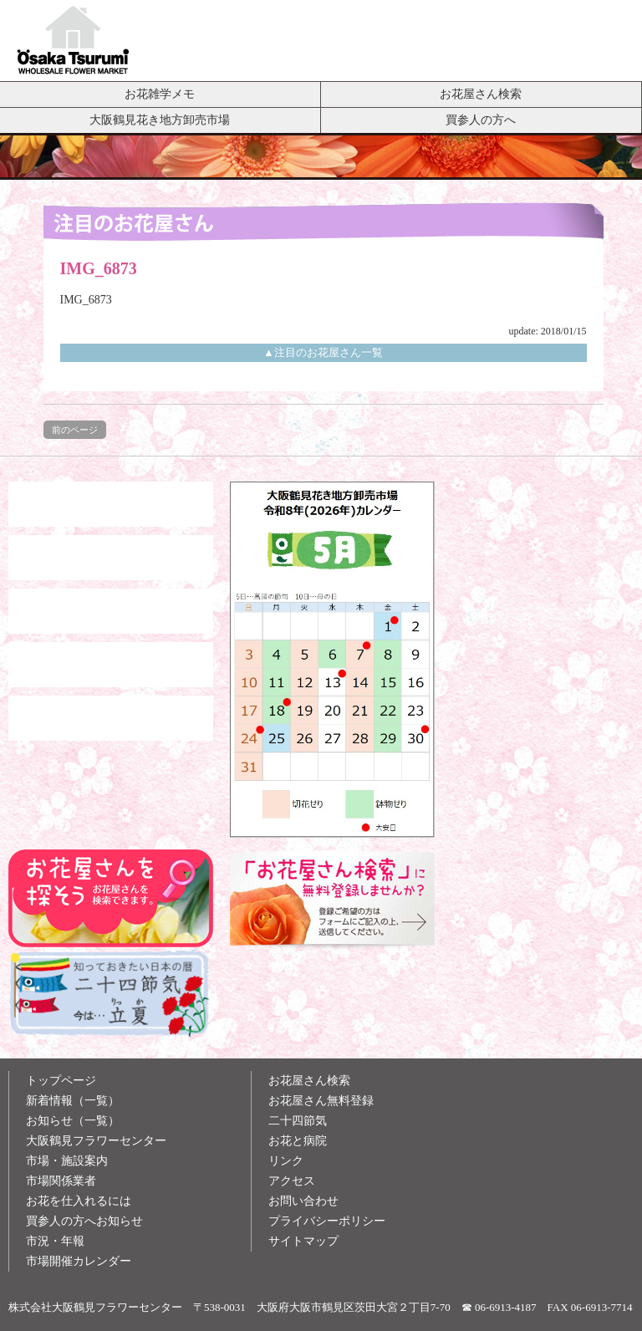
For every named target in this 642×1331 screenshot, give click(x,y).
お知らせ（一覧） (73, 1120)
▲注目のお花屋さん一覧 (323, 352)
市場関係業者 (61, 1181)
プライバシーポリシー (326, 1221)
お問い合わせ (303, 1201)
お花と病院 (297, 1141)
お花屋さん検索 (481, 93)
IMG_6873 (86, 299)
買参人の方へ (481, 119)
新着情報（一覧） (73, 1100)
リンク (285, 1161)
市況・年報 (55, 1241)
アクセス (291, 1181)
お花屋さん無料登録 (321, 1100)
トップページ (61, 1080)
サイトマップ (303, 1241)
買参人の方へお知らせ (84, 1221)
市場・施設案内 (67, 1161)
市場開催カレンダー (78, 1261)
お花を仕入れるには (78, 1201)
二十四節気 (297, 1120)
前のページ (75, 430)
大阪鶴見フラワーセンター (96, 1141)
